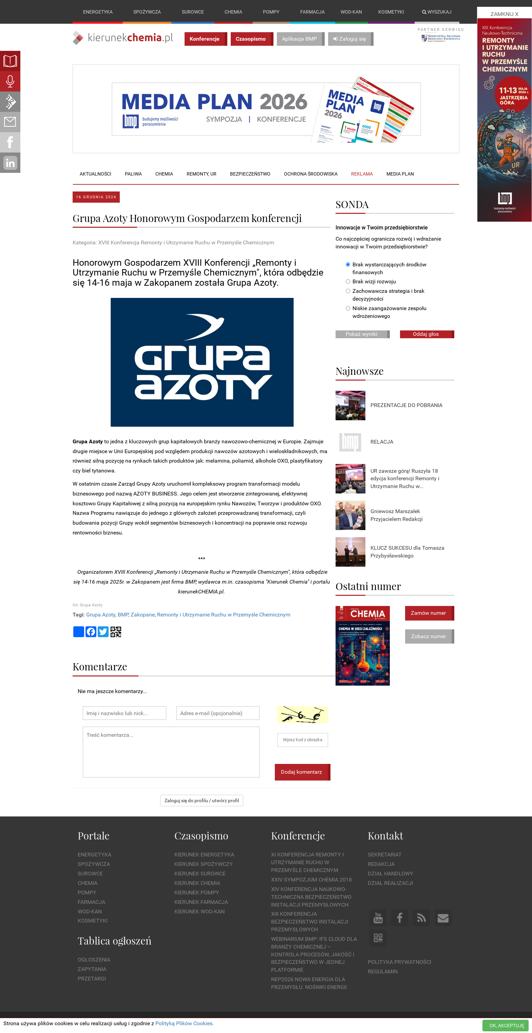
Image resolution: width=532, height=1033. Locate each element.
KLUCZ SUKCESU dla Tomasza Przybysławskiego (407, 552)
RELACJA (381, 442)
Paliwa (133, 174)
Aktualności (95, 174)
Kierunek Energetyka (204, 855)
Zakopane (143, 614)
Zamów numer (428, 613)
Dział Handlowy (390, 873)
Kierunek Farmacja (201, 902)
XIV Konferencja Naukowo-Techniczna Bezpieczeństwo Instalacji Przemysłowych (311, 897)
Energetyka (98, 12)
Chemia (233, 12)
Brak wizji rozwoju (371, 282)
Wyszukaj (437, 12)
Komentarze (100, 666)
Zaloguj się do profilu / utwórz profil (202, 800)
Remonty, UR (201, 174)
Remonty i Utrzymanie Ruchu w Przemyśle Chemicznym (223, 614)
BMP (123, 614)
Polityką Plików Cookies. (184, 1023)
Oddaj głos (426, 334)
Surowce (193, 12)
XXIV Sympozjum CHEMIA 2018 (311, 879)
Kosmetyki (391, 12)
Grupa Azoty (100, 614)
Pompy (271, 12)
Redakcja (381, 864)
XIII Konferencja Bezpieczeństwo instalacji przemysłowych (309, 922)
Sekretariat (385, 855)
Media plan (400, 174)
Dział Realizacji (390, 883)
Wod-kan (351, 12)
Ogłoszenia (94, 960)
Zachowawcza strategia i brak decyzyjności (385, 295)
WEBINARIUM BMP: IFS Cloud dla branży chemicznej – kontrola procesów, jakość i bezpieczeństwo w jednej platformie (314, 954)
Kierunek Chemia (197, 883)
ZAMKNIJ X (504, 14)
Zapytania (92, 969)
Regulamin (383, 971)
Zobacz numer (428, 636)
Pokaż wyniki (361, 334)
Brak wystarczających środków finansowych (386, 268)
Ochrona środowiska (311, 174)
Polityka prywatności (399, 962)
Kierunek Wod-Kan (199, 911)
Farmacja (312, 12)
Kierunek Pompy (196, 892)
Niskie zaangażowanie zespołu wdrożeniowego (386, 312)
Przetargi (92, 978)
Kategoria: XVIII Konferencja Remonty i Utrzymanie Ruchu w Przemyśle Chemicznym (173, 242)
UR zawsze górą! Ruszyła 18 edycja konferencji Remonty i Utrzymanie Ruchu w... (404, 479)
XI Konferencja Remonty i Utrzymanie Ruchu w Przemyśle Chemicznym (307, 863)
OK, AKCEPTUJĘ (507, 1025)
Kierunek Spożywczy (203, 864)
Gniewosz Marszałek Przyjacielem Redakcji (396, 515)
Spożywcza (147, 12)
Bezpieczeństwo (250, 174)
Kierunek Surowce (200, 873)
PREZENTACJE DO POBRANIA (406, 405)
